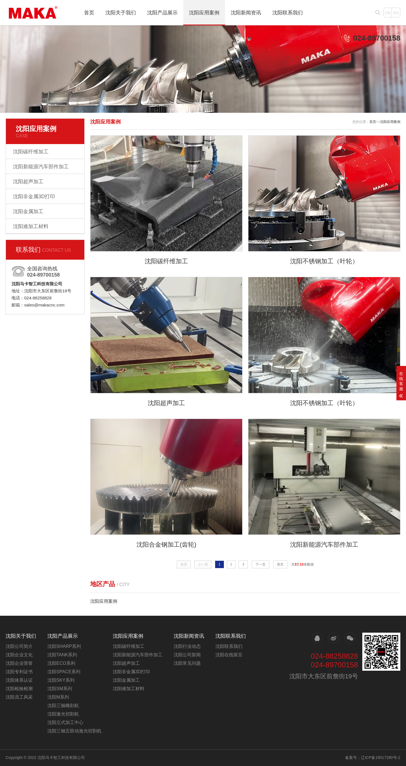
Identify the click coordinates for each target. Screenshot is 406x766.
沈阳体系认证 (19, 680)
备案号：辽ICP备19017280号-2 (372, 757)
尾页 (280, 564)
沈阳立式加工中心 (65, 722)
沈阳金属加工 (28, 211)
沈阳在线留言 (228, 654)
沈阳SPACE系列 (63, 671)
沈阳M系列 (58, 697)
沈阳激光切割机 (63, 714)
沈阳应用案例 (204, 13)
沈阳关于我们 (120, 13)
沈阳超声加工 (28, 181)
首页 (89, 13)
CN (387, 13)
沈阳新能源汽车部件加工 (41, 166)
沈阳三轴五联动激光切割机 (74, 731)
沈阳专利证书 (19, 671)
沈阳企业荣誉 (19, 663)
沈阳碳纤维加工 (30, 151)
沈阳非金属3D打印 (34, 196)
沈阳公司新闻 (187, 654)
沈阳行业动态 (187, 646)
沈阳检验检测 (19, 688)
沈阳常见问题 (187, 663)
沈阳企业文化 (19, 654)
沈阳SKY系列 (60, 680)
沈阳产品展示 (162, 13)
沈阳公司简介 (19, 646)
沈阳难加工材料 (30, 226)
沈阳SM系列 (59, 688)
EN (395, 13)
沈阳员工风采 (19, 697)
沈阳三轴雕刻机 (63, 705)
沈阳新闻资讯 (246, 13)
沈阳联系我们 (287, 13)
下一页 (260, 564)
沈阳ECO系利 (61, 663)
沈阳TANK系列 (62, 654)
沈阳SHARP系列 (64, 646)
